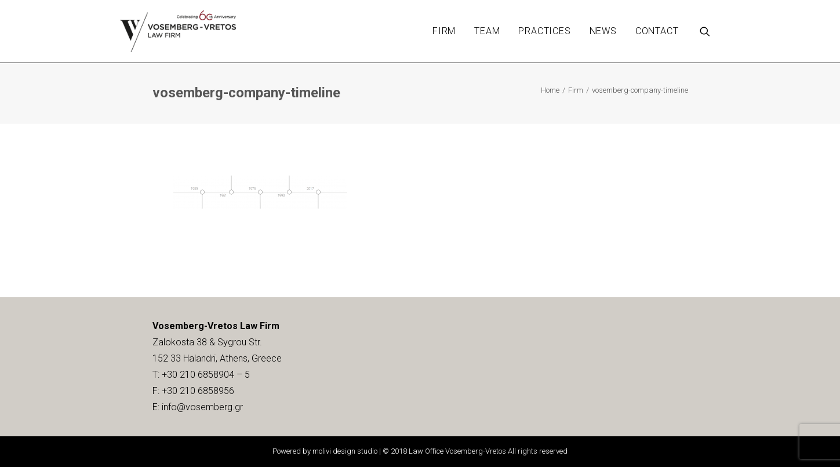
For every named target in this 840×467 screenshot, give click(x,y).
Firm (444, 31)
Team (487, 31)
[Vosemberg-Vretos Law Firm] (178, 31)
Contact (657, 31)
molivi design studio (344, 451)
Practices (544, 31)
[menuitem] (444, 31)
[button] (710, 31)
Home (550, 90)
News (603, 31)
